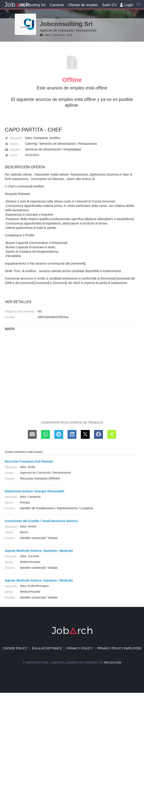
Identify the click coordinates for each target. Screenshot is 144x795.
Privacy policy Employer (119, 648)
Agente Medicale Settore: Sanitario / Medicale (39, 550)
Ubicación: (14, 138)
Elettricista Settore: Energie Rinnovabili (34, 491)
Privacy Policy (79, 648)
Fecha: (11, 155)
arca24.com (112, 662)
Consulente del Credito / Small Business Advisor (41, 521)
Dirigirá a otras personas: (20, 311)
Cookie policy (15, 648)
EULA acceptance (47, 648)
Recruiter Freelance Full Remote (29, 461)
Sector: (11, 143)
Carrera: (10, 317)
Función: (12, 149)
